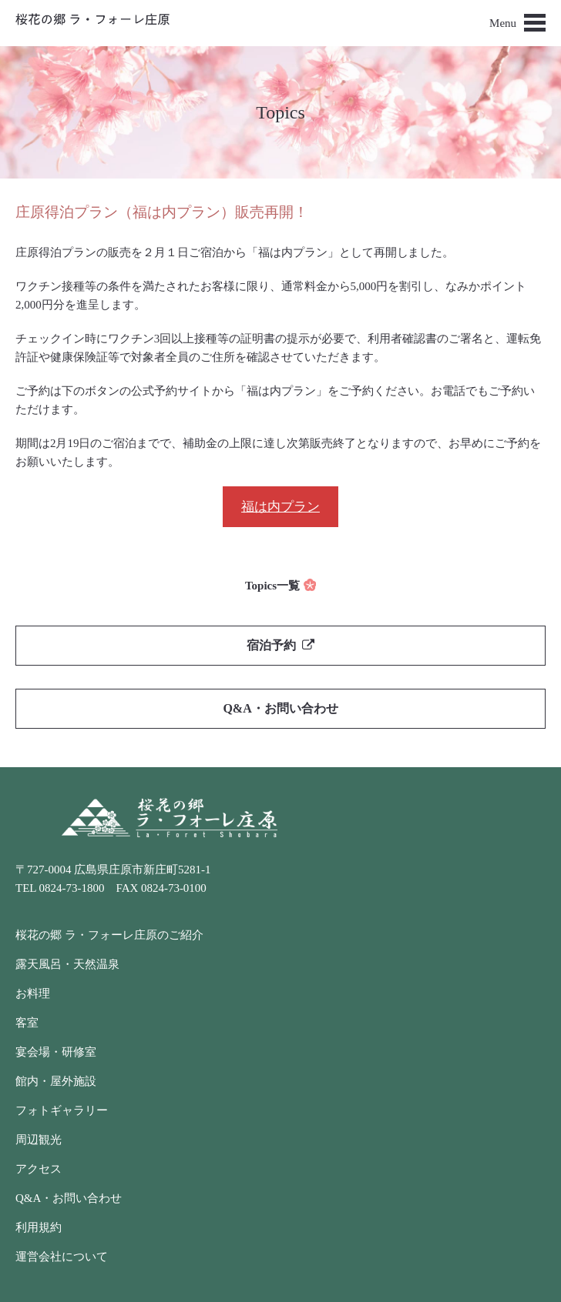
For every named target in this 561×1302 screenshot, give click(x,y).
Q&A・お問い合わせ (280, 708)
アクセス (38, 1169)
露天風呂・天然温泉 (67, 964)
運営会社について (61, 1256)
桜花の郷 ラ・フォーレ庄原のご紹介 (109, 935)
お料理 (32, 993)
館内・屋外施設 (55, 1081)
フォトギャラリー (61, 1110)
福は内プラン (280, 506)
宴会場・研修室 (55, 1052)
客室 (27, 1023)
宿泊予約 (280, 645)
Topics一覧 (272, 585)
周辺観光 (38, 1139)
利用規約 (38, 1227)
